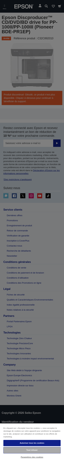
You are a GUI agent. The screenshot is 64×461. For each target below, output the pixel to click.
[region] (32, 442)
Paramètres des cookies (32, 457)
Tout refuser (32, 450)
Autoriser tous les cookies (32, 443)
